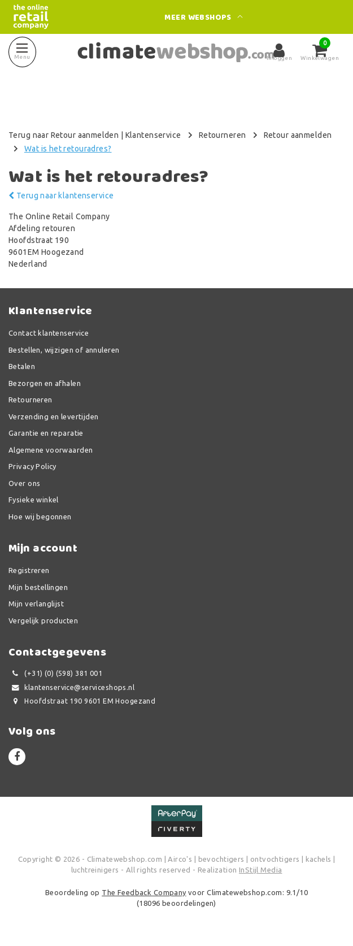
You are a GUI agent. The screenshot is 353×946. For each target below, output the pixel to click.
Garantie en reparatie (46, 433)
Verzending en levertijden (53, 416)
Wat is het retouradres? (68, 148)
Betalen (21, 366)
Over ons (24, 483)
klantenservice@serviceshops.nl (71, 687)
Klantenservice (153, 135)
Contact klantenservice (48, 333)
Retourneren (222, 135)
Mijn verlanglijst (36, 603)
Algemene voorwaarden (50, 450)
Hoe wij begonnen (40, 516)
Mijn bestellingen (38, 587)
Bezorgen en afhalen (44, 383)
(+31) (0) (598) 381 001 (55, 673)
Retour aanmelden (298, 135)
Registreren (29, 570)
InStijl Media (260, 870)
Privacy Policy (32, 466)
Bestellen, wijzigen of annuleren (63, 350)
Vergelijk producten (43, 620)
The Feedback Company (144, 892)
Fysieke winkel (33, 500)
